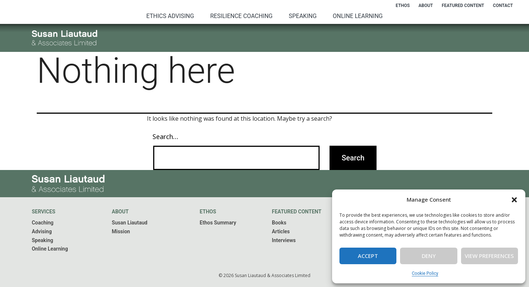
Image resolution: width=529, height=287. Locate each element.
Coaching (42, 223)
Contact (503, 5)
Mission (121, 231)
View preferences (489, 255)
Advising (42, 231)
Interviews (284, 240)
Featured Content (463, 5)
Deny (429, 255)
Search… (165, 136)
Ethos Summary (218, 223)
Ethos (403, 5)
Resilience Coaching (241, 16)
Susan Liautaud (129, 223)
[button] (514, 199)
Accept (368, 255)
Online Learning (358, 16)
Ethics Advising (170, 16)
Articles (281, 231)
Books (279, 223)
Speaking (303, 16)
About (425, 5)
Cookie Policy (425, 273)
